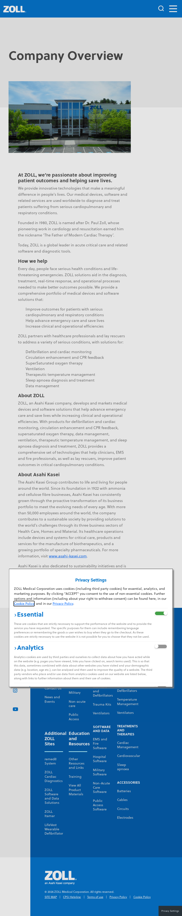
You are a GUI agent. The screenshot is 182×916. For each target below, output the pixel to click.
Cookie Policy (24, 603)
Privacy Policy (63, 603)
